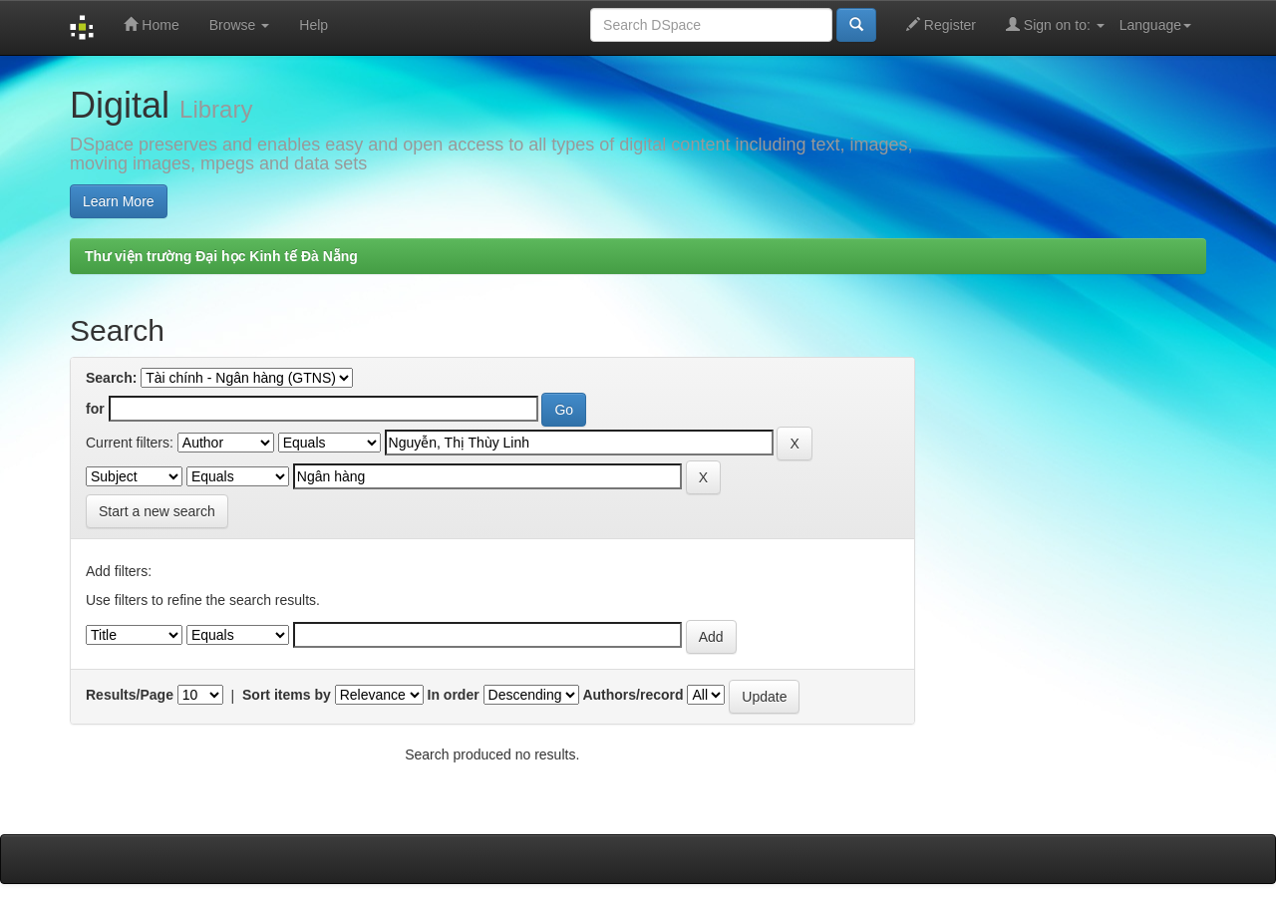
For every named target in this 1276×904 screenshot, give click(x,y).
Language (1155, 25)
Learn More (119, 201)
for (95, 409)
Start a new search (157, 511)
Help (313, 25)
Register (941, 24)
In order (453, 695)
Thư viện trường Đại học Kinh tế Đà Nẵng (221, 256)
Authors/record (632, 695)
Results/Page (129, 695)
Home (151, 24)
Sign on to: (1055, 24)
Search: (111, 378)
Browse (239, 25)
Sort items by (286, 695)
